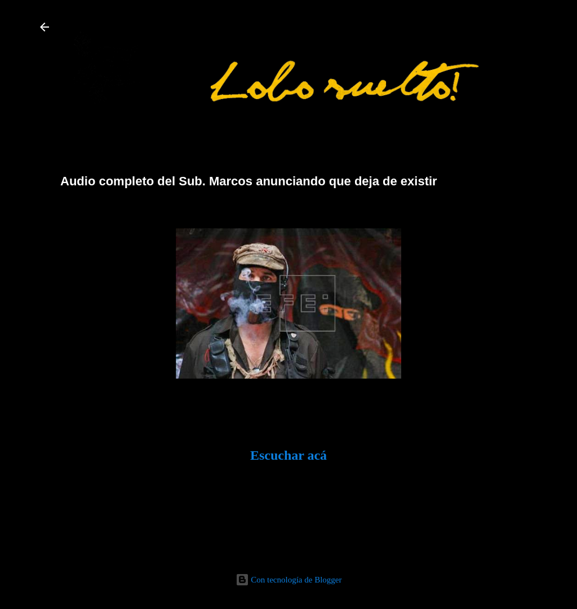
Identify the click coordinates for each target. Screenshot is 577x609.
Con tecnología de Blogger (289, 579)
